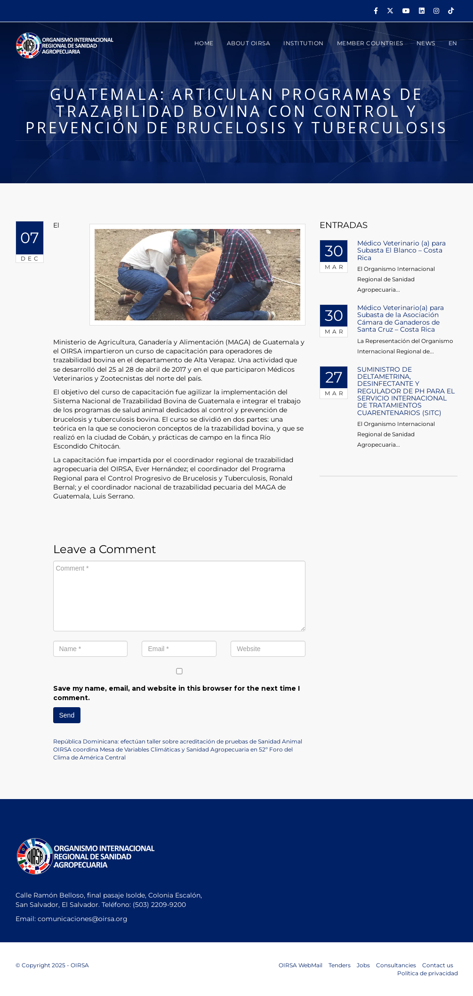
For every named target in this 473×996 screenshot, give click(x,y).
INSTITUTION (303, 43)
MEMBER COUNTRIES (370, 43)
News (426, 43)
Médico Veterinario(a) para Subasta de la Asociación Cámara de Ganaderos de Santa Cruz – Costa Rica (400, 318)
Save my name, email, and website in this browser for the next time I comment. (176, 693)
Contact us (437, 965)
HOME (204, 43)
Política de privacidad (427, 973)
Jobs (363, 965)
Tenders (340, 965)
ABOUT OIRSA (249, 43)
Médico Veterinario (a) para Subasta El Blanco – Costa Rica (401, 250)
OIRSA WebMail (300, 965)
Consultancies (396, 965)
